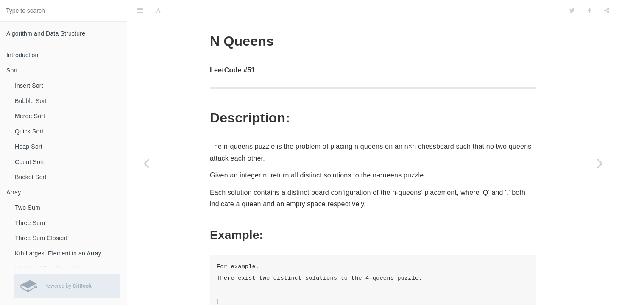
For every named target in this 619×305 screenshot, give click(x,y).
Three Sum (30, 222)
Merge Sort (30, 116)
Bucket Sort (31, 177)
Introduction (22, 55)
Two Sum (27, 207)
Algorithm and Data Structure (45, 33)
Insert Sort (29, 85)
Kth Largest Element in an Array (58, 253)
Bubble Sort (31, 100)
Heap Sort (28, 146)
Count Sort (29, 161)
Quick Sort (29, 131)
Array (13, 192)
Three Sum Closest (41, 238)
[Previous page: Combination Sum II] (146, 163)
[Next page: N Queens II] (600, 163)
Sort (11, 70)
